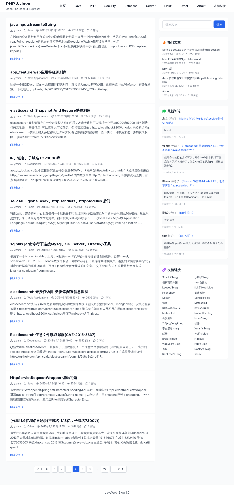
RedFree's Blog (171, 354)
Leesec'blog (170, 287)
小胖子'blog (202, 277)
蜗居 (164, 333)
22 (105, 469)
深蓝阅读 (200, 292)
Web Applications (37, 78)
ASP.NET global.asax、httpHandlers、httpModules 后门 (60, 201)
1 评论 (108, 297)
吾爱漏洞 (167, 318)
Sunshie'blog (202, 297)
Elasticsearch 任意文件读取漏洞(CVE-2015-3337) (53, 335)
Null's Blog (201, 343)
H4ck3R (199, 338)
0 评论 (94, 30)
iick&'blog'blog (204, 287)
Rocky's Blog (203, 348)
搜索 (219, 24)
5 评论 (99, 163)
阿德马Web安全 (171, 307)
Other (30, 426)
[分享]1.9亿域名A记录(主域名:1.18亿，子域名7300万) (55, 420)
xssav (198, 354)
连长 (164, 348)
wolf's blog (201, 333)
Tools (30, 206)
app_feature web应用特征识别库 (38, 72)
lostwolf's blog (203, 313)
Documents (34, 163)
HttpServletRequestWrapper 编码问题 (43, 377)
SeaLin (166, 297)
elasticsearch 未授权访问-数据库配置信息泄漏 (49, 292)
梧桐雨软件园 (170, 282)
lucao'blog (201, 318)
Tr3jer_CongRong (172, 323)
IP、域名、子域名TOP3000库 (35, 158)
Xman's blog (202, 328)
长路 (197, 323)
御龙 (164, 302)
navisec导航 (202, 307)
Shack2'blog (170, 277)
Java (30, 30)
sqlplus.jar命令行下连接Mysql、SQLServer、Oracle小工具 (60, 244)
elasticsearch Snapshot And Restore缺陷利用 (50, 110)
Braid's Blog (169, 338)
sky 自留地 (201, 282)
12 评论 (106, 78)
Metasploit (201, 302)
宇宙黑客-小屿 (170, 328)
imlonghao (168, 292)
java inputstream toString (33, 24)
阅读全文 (17, 58)
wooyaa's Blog (171, 343)
